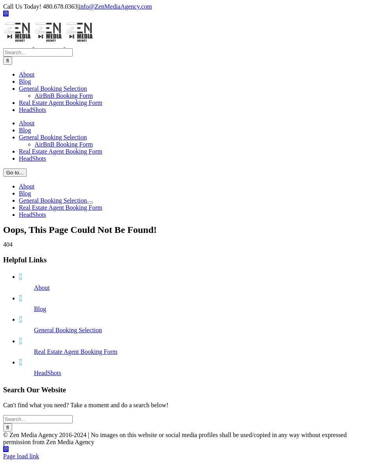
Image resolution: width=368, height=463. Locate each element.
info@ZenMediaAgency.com (115, 6)
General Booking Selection (68, 370)
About (41, 327)
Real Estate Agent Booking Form (75, 391)
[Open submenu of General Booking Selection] (90, 324)
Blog (40, 349)
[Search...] (38, 174)
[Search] (7, 182)
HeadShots (47, 413)
